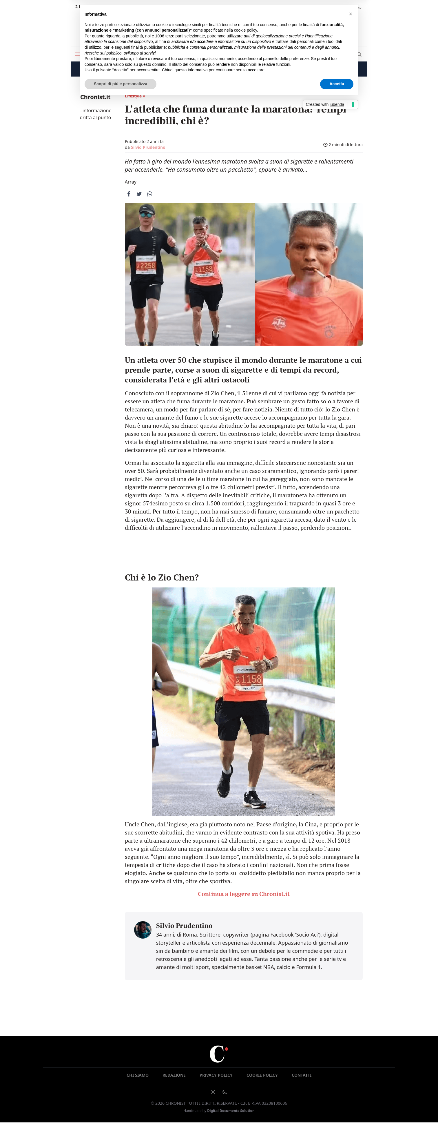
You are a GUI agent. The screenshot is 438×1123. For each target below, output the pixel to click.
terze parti (174, 36)
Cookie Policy (262, 1075)
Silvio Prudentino (148, 147)
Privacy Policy (216, 1075)
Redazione (174, 1075)
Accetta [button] (336, 83)
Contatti (301, 1075)
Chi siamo (138, 1075)
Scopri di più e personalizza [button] (120, 83)
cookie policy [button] (245, 30)
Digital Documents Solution (231, 1111)
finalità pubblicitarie (148, 47)
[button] (350, 14)
